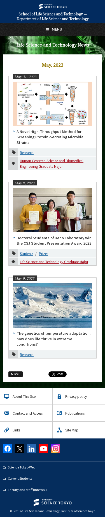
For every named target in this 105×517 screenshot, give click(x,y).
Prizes (43, 253)
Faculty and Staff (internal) (27, 489)
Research (27, 152)
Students (26, 253)
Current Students (20, 478)
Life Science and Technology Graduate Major (54, 261)
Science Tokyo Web (21, 467)
